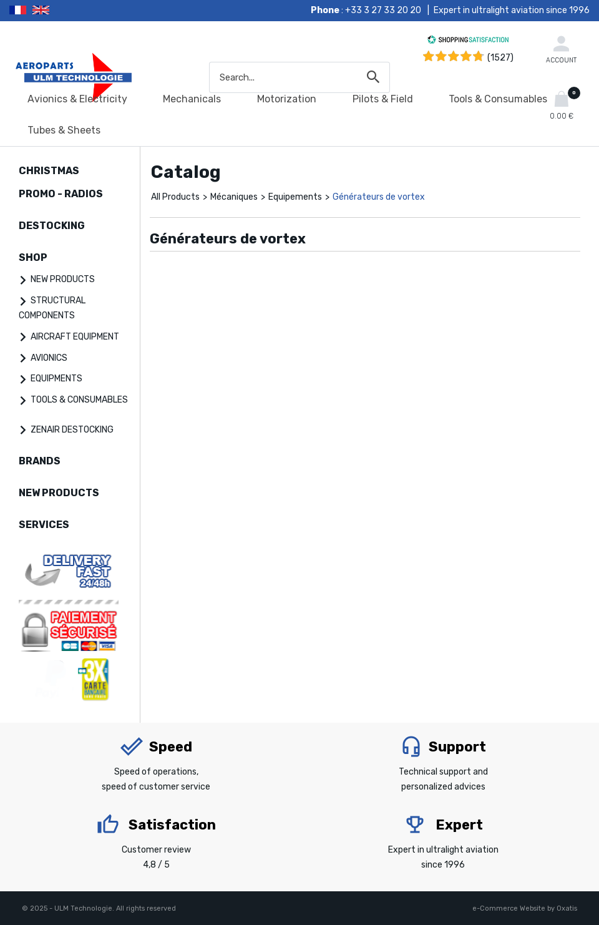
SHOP (33, 257)
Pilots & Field (383, 99)
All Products (175, 197)
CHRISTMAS (49, 171)
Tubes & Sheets (63, 130)
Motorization (286, 99)
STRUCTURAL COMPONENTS (52, 308)
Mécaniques (234, 197)
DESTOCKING (52, 226)
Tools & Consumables (498, 99)
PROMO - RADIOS (61, 194)
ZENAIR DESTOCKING (72, 429)
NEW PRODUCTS (63, 279)
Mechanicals (192, 99)
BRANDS (40, 461)
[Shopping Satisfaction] (468, 41)
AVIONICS (49, 358)
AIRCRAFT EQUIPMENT (75, 336)
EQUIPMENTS (56, 378)
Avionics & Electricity (77, 99)
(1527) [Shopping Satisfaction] (500, 57)
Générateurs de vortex (379, 197)
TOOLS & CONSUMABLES (79, 399)
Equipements (295, 197)
